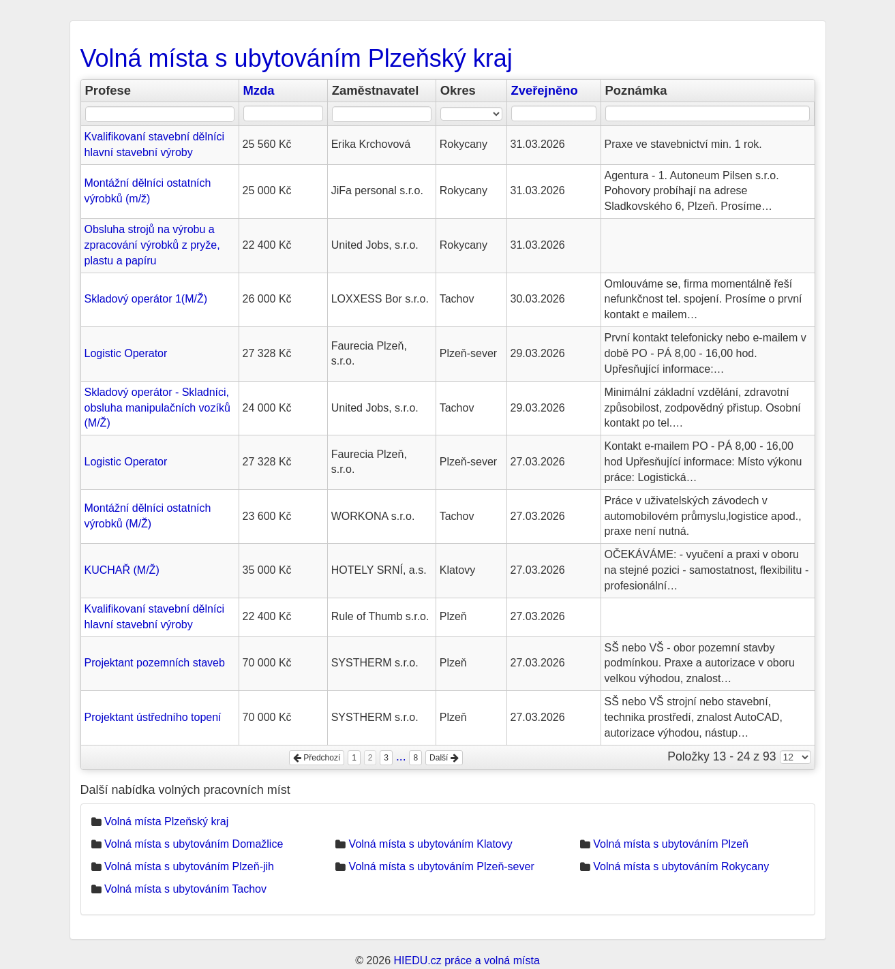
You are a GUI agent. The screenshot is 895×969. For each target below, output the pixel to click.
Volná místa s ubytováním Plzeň (670, 844)
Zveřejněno (544, 90)
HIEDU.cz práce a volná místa (466, 960)
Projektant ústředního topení (153, 717)
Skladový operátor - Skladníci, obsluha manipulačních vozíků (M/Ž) (157, 407)
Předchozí (316, 758)
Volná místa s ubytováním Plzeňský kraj (296, 58)
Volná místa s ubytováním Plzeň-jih (189, 866)
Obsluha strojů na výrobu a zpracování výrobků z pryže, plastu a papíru (152, 245)
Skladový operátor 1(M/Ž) (146, 299)
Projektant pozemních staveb (155, 662)
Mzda (259, 90)
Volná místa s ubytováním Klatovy (431, 844)
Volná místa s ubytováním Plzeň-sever (441, 866)
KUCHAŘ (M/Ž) (122, 570)
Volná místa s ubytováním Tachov (185, 889)
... (401, 756)
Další (444, 758)
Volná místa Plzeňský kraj (166, 821)
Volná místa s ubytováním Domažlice (193, 844)
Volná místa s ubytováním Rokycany (681, 866)
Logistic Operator (126, 353)
